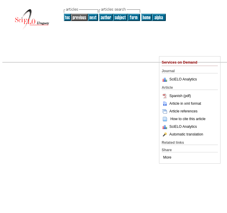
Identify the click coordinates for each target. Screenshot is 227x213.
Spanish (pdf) (176, 96)
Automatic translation (182, 134)
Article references (179, 111)
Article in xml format (181, 103)
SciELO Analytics (183, 79)
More (167, 157)
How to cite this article (187, 119)
